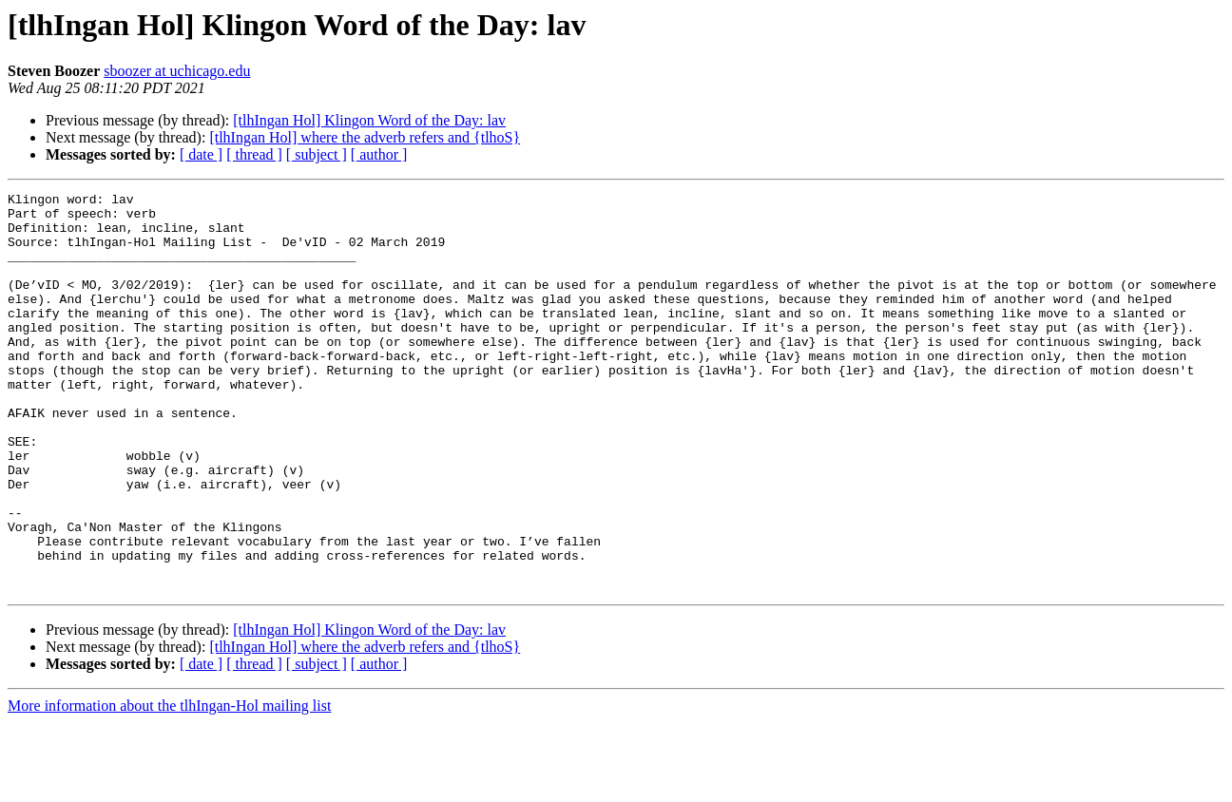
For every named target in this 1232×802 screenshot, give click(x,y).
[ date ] (201, 154)
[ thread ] (254, 154)
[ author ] (379, 154)
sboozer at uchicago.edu (177, 71)
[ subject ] (316, 154)
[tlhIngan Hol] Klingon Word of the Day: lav (369, 120)
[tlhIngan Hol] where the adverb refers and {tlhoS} (364, 137)
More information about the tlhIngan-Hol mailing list (169, 785)
